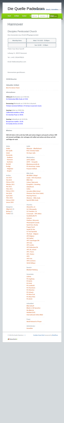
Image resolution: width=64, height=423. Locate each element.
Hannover (10, 160)
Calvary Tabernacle (32, 182)
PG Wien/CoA (31, 294)
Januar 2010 (10, 202)
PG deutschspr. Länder (33, 166)
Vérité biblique (31, 263)
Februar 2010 (10, 200)
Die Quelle (9, 151)
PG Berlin (29, 281)
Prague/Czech (31, 227)
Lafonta (29, 276)
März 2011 (9, 189)
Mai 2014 (9, 180)
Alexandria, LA (31, 207)
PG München (30, 290)
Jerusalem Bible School (33, 191)
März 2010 (9, 198)
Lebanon (29, 218)
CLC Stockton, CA (32, 211)
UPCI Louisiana (31, 261)
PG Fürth (29, 283)
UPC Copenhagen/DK (33, 240)
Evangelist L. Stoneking (33, 184)
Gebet (24, 16)
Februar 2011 (10, 191)
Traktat (8, 213)
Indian (28, 189)
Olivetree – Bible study (33, 198)
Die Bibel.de (30, 310)
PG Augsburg (30, 279)
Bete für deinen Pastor (13, 88)
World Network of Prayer (34, 321)
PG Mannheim (31, 288)
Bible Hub (29, 180)
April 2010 (9, 196)
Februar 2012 (10, 182)
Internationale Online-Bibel (35, 315)
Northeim (10, 162)
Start (9, 16)
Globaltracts (30, 187)
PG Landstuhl (30, 285)
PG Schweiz (30, 292)
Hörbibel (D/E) (31, 312)
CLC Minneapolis (32, 209)
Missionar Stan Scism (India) (35, 193)
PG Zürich (29, 299)
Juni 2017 (9, 178)
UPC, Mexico (30, 254)
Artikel (16, 16)
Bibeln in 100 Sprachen (33, 308)
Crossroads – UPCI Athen (34, 214)
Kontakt (42, 16)
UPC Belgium (30, 236)
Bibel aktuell (30, 306)
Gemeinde (33, 16)
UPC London (30, 245)
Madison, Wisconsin (33, 220)
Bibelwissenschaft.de (33, 164)
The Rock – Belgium (32, 234)
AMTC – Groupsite (32, 162)
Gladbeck (10, 157)
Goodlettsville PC (32, 216)
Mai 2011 (9, 186)
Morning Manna (31, 196)
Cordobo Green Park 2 (39, 335)
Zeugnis (9, 171)
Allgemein (9, 209)
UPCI (28, 256)
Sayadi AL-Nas (31, 229)
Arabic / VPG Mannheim (34, 178)
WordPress (55, 335)
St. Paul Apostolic (32, 231)
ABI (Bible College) (32, 175)
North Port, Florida (32, 225)
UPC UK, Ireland (31, 249)
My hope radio (31, 153)
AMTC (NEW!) (31, 160)
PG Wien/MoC (31, 297)
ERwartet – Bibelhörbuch (34, 148)
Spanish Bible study (32, 200)
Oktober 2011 (10, 184)
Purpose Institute (32, 169)
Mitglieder (10, 169)
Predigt (51, 16)
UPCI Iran (29, 258)
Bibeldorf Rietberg (32, 270)
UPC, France (30, 252)
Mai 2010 (9, 193)
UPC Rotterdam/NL (32, 247)
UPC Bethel (30, 238)
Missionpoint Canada (33, 223)
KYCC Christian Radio (33, 151)
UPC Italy (29, 243)
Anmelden (30, 328)
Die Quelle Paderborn (26, 9)
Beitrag (8, 211)
